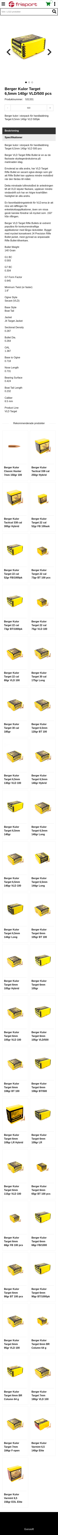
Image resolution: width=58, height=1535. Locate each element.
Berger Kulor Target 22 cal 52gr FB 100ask (41, 523)
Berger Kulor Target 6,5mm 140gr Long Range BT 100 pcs (40, 834)
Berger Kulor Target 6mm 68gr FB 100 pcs (13, 1241)
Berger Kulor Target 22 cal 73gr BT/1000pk (13, 625)
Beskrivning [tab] (12, 130)
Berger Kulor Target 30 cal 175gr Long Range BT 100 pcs (40, 680)
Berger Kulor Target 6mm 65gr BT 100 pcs (41, 1190)
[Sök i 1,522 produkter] (25, 12)
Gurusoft (29, 1529)
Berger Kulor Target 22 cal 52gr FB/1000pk (13, 574)
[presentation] (8, 52)
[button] (26, 82)
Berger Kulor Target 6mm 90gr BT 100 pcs (13, 1293)
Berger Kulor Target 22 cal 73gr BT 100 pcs (41, 574)
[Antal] (29, 108)
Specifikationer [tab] (13, 137)
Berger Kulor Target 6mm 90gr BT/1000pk (41, 1293)
